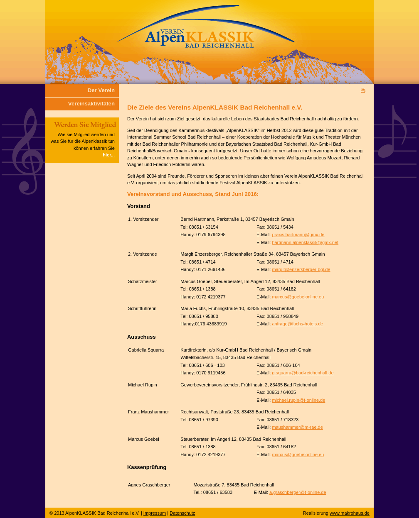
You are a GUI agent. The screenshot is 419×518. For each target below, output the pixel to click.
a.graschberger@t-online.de (297, 492)
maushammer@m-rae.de (297, 427)
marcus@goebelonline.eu (298, 296)
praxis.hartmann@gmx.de (298, 234)
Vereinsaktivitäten (91, 103)
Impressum (154, 513)
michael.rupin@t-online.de (298, 400)
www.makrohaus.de (350, 513)
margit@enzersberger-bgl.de (301, 269)
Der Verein (101, 90)
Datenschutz (182, 513)
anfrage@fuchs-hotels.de (297, 323)
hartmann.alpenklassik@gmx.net (305, 242)
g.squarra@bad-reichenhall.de (302, 372)
